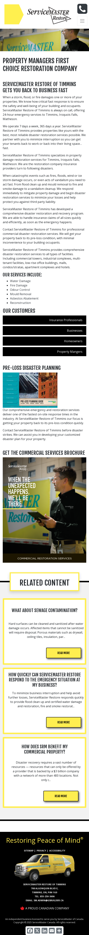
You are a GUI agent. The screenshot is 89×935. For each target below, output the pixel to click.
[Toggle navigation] (82, 21)
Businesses (74, 331)
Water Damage (20, 281)
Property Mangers (69, 352)
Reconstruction (20, 303)
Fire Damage (18, 285)
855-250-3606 (47, 896)
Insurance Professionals (65, 320)
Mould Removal (20, 294)
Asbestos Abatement (24, 298)
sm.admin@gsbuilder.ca (48, 900)
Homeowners (73, 341)
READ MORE (63, 653)
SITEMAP (29, 850)
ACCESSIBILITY (57, 850)
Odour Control (20, 290)
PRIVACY (41, 850)
